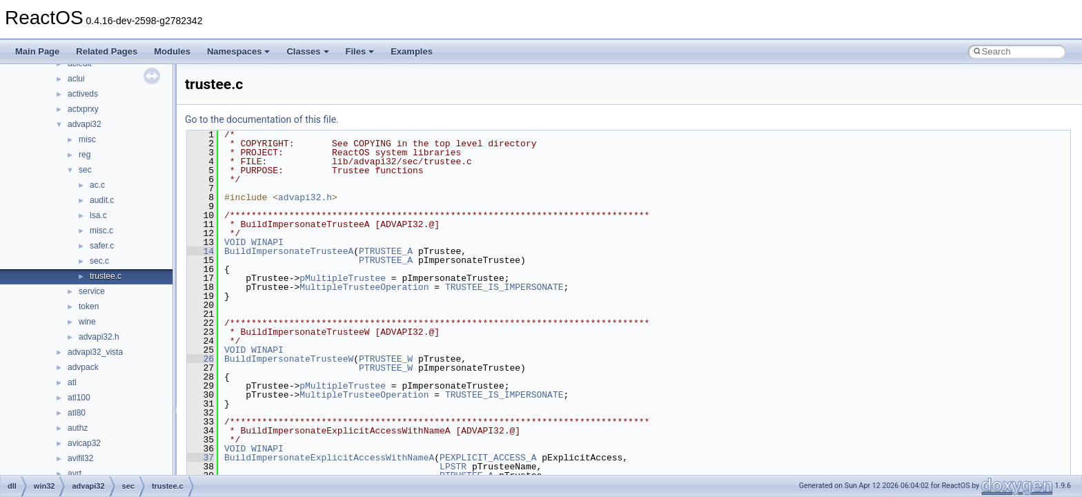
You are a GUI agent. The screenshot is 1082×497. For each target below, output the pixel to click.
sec (85, 170)
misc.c (101, 230)
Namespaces (238, 51)
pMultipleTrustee (342, 278)
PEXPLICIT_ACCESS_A (488, 457)
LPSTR (453, 466)
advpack (83, 367)
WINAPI (267, 242)
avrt (74, 473)
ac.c (97, 185)
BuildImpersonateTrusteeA (288, 251)
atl (72, 382)
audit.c (102, 200)
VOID (235, 242)
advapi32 (84, 124)
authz (78, 428)
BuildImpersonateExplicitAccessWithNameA (329, 457)
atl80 (77, 413)
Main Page (37, 51)
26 (200, 359)
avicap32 (84, 443)
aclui (76, 79)
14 (200, 251)
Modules (172, 51)
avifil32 (80, 458)
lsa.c (98, 215)
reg (84, 154)
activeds (83, 94)
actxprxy (83, 109)
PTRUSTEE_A (386, 251)
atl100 (79, 397)
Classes (307, 51)
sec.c (99, 261)
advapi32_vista (95, 352)
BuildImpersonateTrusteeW (288, 359)
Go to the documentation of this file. (262, 119)
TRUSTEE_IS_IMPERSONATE (504, 287)
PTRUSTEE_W (386, 359)
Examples (412, 51)
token (89, 306)
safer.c (102, 246)
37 (200, 457)
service (92, 291)
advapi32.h (99, 337)
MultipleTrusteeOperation (364, 287)
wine (87, 322)
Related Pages (106, 51)
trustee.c (105, 276)
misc (87, 139)
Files (360, 51)
